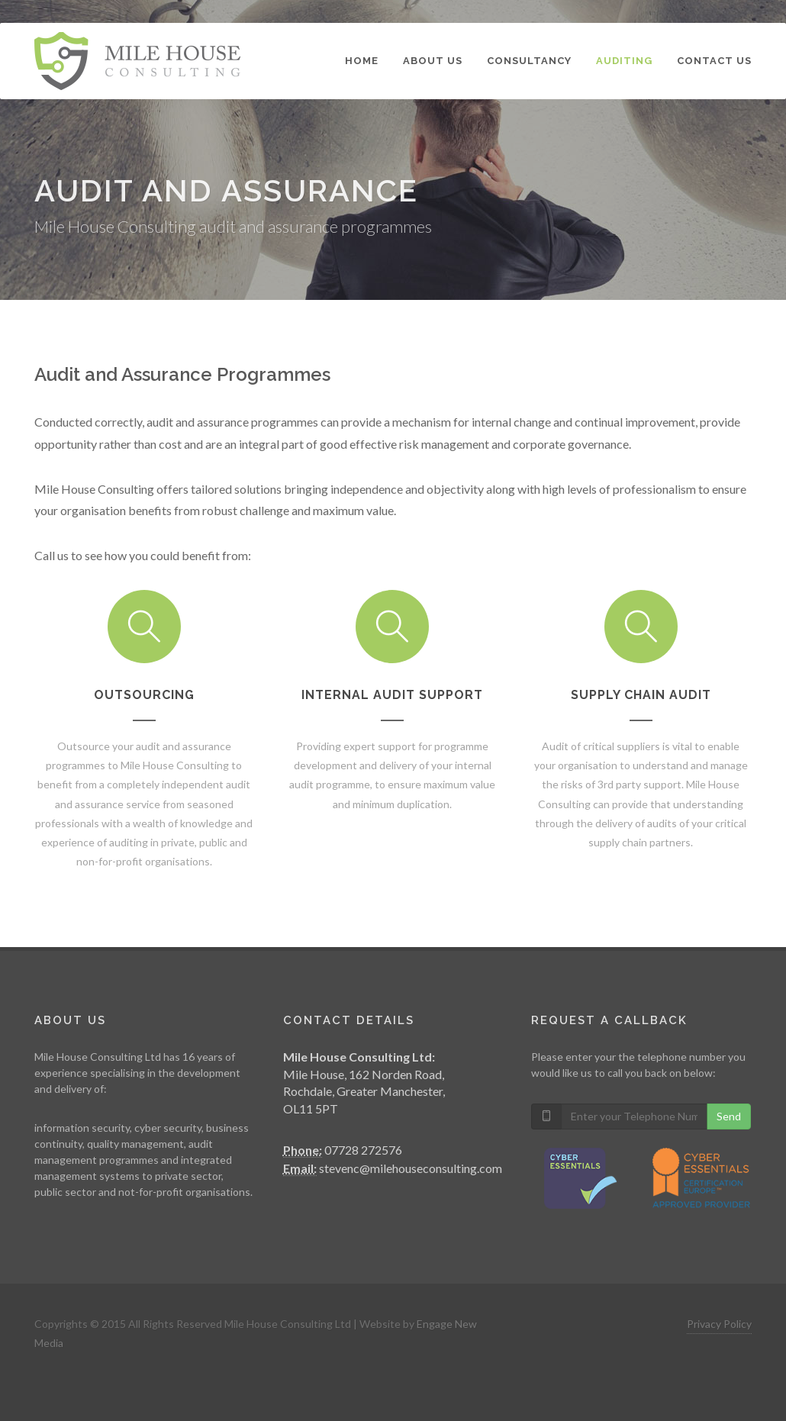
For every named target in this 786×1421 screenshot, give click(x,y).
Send (729, 1116)
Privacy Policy (719, 1323)
